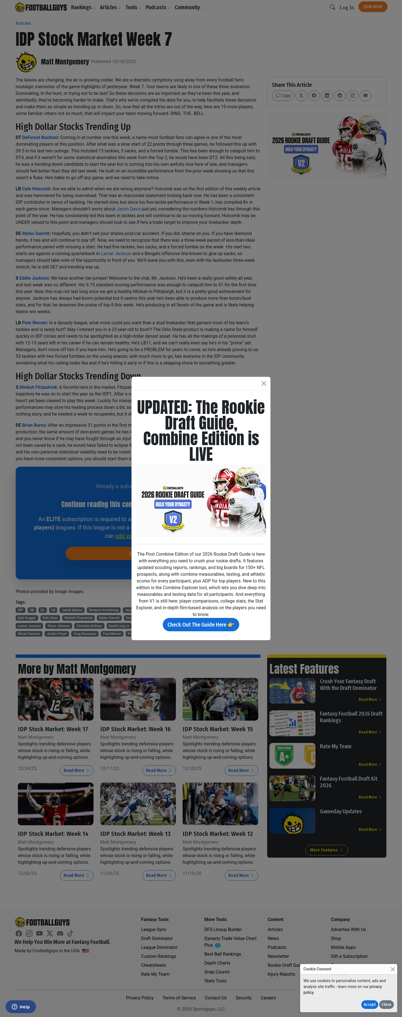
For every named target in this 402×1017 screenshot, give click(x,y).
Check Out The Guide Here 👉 (201, 624)
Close (386, 1004)
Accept (370, 1004)
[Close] (393, 969)
